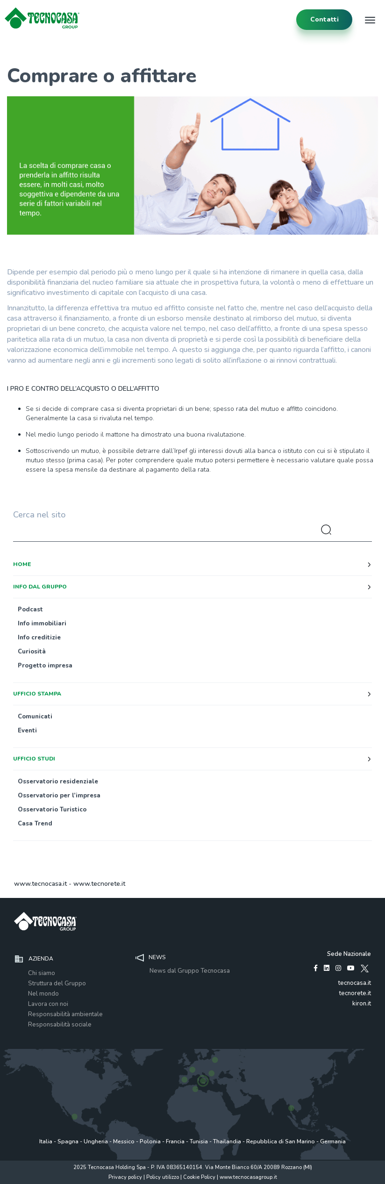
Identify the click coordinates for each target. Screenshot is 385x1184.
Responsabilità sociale (60, 1024)
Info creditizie (39, 637)
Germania (333, 1141)
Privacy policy (125, 1177)
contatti (324, 19)
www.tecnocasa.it (40, 883)
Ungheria (96, 1141)
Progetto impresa (45, 665)
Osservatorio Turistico (52, 809)
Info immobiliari (42, 623)
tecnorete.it (355, 993)
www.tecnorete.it (99, 883)
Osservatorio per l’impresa (59, 795)
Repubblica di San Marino (280, 1141)
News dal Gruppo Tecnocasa (190, 971)
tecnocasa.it (354, 983)
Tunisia (199, 1141)
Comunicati (35, 716)
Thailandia (227, 1141)
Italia (45, 1141)
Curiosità (32, 651)
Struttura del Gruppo (57, 983)
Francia (175, 1141)
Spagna (67, 1141)
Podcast (30, 609)
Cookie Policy (199, 1177)
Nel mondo (43, 994)
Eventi (27, 730)
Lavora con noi (48, 1004)
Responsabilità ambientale (65, 1014)
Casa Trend (35, 823)
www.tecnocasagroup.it (248, 1177)
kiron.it (361, 1003)
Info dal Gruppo (40, 586)
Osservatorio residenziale (58, 781)
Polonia (150, 1141)
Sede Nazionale (349, 954)
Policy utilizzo (162, 1177)
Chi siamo (41, 973)
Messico (124, 1141)
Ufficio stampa (37, 693)
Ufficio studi (34, 758)
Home (22, 564)
